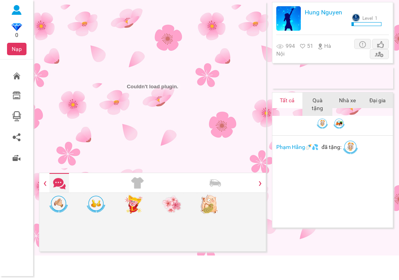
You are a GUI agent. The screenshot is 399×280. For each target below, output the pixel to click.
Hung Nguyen (323, 12)
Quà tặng (317, 104)
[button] (362, 44)
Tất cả (287, 100)
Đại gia (377, 100)
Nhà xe (347, 100)
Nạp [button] (17, 49)
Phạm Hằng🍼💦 (297, 147)
